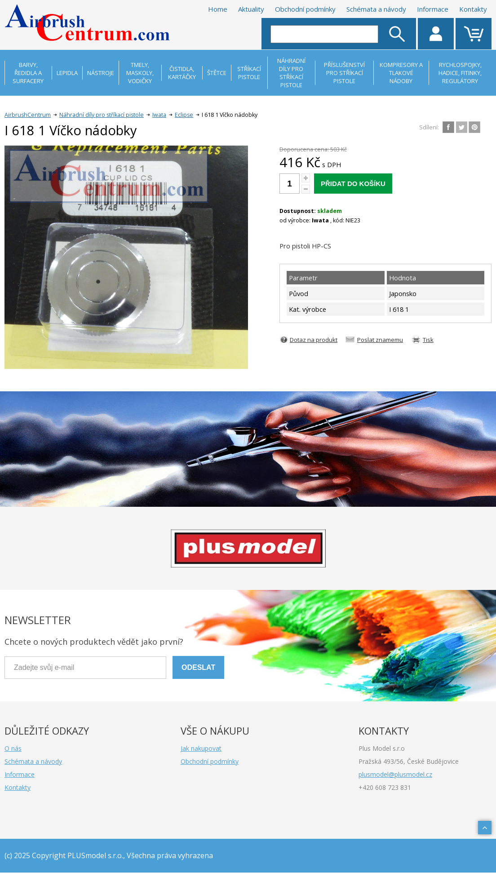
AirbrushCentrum (27, 115)
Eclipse (184, 115)
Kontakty (473, 8)
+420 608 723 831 (385, 787)
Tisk (428, 340)
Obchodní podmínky (305, 8)
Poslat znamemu (380, 340)
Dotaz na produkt (313, 340)
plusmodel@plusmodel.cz (395, 774)
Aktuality (251, 8)
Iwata (159, 115)
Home (217, 8)
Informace (432, 8)
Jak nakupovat (201, 748)
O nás (13, 748)
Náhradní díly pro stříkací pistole (101, 115)
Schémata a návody (376, 8)
